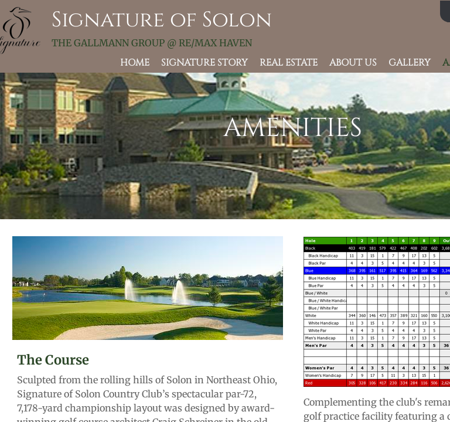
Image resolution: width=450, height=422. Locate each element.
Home (134, 63)
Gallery (409, 63)
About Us (353, 63)
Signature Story (204, 63)
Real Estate (289, 63)
